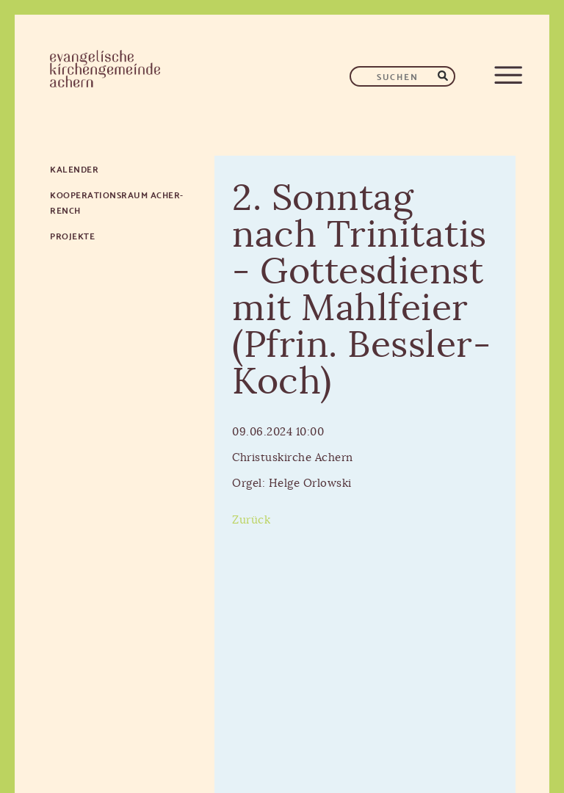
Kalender (74, 168)
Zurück (251, 520)
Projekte (72, 235)
